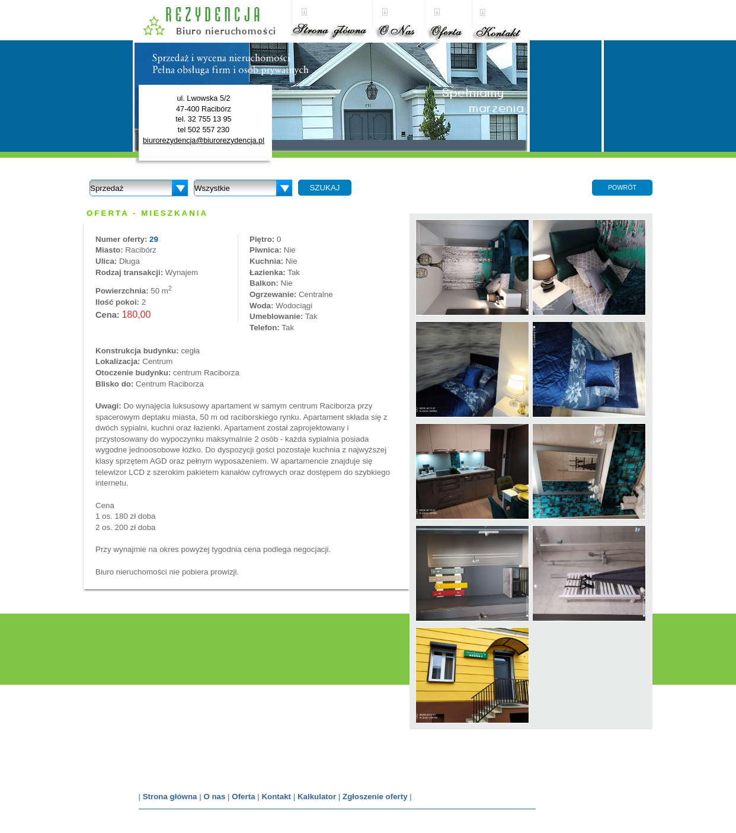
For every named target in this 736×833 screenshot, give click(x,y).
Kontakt (276, 796)
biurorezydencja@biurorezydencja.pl (203, 140)
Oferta (243, 796)
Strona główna (170, 796)
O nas (214, 796)
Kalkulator (316, 796)
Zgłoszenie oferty (375, 796)
